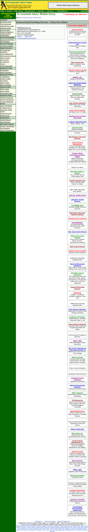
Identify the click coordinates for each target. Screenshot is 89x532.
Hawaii (70, 526)
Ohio (63, 528)
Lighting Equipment (6, 98)
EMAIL (19, 36)
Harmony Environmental (77, 52)
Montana (75, 527)
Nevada (86, 527)
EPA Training (4, 60)
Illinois (78, 526)
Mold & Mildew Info (6, 54)
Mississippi (64, 527)
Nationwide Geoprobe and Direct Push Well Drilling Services (77, 463)
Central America (27, 17)
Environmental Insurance (5, 51)
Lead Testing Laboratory (77, 103)
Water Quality (4, 83)
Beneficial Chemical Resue (77, 374)
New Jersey (30, 528)
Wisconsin (85, 530)
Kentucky (23, 527)
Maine (33, 527)
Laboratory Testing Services (77, 200)
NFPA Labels (4, 89)
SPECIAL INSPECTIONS (77, 195)
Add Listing (19, 11)
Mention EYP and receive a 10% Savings (77, 350)
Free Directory (30, 11)
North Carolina (50, 528)
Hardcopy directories (26, 524)
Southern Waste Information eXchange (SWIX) (77, 155)
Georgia (66, 526)
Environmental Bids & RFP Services (7, 40)
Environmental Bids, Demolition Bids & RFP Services (77, 225)
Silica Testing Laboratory (77, 324)
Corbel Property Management (77, 143)
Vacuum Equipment (6, 101)
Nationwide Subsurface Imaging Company (77, 213)
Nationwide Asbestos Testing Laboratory (77, 394)
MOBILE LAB (77, 77)
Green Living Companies (77, 368)
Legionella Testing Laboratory (77, 378)
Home (2, 11)
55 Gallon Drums (6, 108)
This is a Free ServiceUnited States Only (77, 174)
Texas (44, 530)
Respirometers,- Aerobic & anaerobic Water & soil (77, 318)
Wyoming (52, 531)
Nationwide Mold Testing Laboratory (77, 342)
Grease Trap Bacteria (7, 126)
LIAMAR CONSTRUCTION (77, 122)
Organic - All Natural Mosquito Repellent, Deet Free (77, 295)
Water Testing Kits (77, 62)
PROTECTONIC (77, 128)
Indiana (82, 526)
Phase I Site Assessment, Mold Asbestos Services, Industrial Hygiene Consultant (77, 403)
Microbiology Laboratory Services (77, 137)
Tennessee (39, 530)
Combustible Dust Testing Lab (77, 43)
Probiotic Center (77, 451)
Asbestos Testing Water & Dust (77, 71)
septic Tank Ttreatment (77, 110)
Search (9, 11)
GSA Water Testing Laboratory (77, 274)
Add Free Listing (49, 521)
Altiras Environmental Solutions (77, 386)
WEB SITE (28, 36)
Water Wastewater (6, 66)
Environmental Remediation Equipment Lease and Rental (77, 423)
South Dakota (32, 530)
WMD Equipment (6, 72)
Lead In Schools (77, 29)
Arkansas (32, 526)
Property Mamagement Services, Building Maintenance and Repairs (77, 444)
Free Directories (5, 24)
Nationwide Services (77, 411)
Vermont (51, 530)
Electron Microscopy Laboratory (68, 5)
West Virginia (78, 530)
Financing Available (6, 46)
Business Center (5, 22)
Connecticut (50, 526)
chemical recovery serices (77, 387)
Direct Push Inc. (77, 460)
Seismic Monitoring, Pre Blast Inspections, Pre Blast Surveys (77, 413)
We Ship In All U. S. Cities (77, 111)
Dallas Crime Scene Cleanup (77, 236)
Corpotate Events (77, 476)
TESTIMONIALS (62, 11)
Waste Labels (4, 91)
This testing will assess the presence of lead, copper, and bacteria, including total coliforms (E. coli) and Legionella (77, 278)
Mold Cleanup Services (8, 56)
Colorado (44, 526)
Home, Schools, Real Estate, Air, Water (77, 182)
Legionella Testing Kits (77, 379)
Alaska (23, 526)
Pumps (2, 64)
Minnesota (58, 527)
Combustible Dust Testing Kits (77, 45)
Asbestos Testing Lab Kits (77, 70)
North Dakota (57, 528)
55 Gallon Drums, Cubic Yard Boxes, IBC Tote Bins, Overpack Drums (77, 493)
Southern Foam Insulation (77, 251)
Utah (47, 530)
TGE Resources (77, 400)
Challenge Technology (77, 317)
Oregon (73, 528)
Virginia (56, 530)
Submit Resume (5, 120)
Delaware (56, 526)
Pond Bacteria (5, 128)
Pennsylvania (79, 528)
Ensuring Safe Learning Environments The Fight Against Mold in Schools (77, 360)
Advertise (41, 11)
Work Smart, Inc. (77, 433)
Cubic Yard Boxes (6, 106)
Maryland (38, 527)
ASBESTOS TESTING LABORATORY (77, 259)
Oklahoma (68, 528)
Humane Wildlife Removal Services (77, 207)
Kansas (18, 527)
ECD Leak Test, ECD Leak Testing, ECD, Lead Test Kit (77, 266)
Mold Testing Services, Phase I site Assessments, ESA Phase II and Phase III (77, 511)
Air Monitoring (5, 77)
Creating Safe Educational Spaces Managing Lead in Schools (77, 32)
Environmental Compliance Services (77, 336)
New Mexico (36, 528)
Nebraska (80, 527)
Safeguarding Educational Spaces (77, 501)
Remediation (4, 70)
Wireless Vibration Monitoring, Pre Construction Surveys (77, 130)
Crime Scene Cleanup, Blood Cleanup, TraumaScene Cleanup (77, 239)
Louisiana (28, 527)
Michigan (52, 527)
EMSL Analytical (77, 393)
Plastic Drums (5, 115)
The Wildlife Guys (77, 205)
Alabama (18, 526)
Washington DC (70, 530)
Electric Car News (77, 167)
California (38, 526)
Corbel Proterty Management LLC (77, 441)
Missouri (70, 527)
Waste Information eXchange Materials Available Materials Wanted (77, 158)
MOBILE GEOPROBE (77, 78)
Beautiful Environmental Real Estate (77, 117)
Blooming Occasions (77, 475)
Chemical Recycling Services (77, 288)
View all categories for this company (26, 38)
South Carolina (24, 530)
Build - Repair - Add (77, 122)
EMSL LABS (77, 341)
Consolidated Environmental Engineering (77, 508)
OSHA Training (5, 58)
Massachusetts (45, 527)
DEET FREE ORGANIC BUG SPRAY (77, 190)
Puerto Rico (38, 17)
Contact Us (38, 521)
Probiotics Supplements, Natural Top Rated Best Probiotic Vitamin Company (77, 454)
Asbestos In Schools (77, 499)
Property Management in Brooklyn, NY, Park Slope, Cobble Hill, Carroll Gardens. (77, 146)
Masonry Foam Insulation (77, 251)
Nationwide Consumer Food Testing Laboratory (77, 311)
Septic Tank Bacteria (7, 130)
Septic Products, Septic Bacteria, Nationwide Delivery (77, 96)
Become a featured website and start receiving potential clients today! (77, 484)
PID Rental (4, 81)
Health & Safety (5, 79)
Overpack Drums (6, 113)
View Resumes (5, 122)
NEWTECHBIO (77, 94)
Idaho (74, 526)
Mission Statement (64, 521)
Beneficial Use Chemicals (77, 218)
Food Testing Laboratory (77, 309)
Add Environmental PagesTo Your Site (8, 15)
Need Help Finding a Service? (77, 172)
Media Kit (50, 11)
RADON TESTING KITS (77, 180)
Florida (61, 526)
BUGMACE (77, 293)
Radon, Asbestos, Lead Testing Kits (77, 64)
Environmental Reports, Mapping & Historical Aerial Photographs (7, 33)
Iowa (86, 526)
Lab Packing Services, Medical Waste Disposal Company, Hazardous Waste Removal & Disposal (77, 55)
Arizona (28, 526)
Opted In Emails (5, 28)
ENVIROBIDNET (77, 223)
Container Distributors (77, 490)
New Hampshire (22, 528)
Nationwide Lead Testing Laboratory (77, 104)
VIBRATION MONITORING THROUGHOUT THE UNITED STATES (77, 86)
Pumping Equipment (7, 99)
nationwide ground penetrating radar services (77, 434)
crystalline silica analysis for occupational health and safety (77, 326)
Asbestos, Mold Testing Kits (77, 470)
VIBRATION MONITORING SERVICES (77, 84)
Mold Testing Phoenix (77, 246)
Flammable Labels (6, 93)
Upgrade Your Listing (7, 26)
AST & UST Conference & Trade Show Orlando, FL (77, 349)
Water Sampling (5, 85)
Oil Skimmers (4, 62)
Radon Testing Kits (77, 429)
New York (42, 528)
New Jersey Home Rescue (77, 232)
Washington (62, 530)
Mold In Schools (77, 357)
